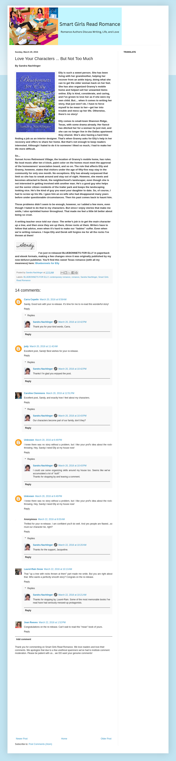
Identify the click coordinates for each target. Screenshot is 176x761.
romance (75, 277)
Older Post (106, 738)
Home (64, 738)
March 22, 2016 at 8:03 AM (51, 519)
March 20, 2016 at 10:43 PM (72, 415)
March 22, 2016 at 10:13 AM (58, 569)
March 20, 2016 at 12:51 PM (60, 393)
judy (26, 346)
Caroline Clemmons (34, 393)
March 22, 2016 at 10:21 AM (72, 595)
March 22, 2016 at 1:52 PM (52, 622)
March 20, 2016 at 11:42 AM (44, 346)
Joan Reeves (31, 622)
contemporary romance (60, 277)
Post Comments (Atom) (40, 744)
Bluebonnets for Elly (47, 263)
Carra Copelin (31, 299)
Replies (31, 315)
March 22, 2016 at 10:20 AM (72, 545)
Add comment (23, 639)
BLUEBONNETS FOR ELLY (36, 277)
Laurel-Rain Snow (33, 569)
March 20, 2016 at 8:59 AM (53, 299)
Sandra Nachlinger (89, 277)
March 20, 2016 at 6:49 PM (48, 440)
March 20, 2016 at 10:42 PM (72, 322)
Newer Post (22, 738)
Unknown (29, 440)
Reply (27, 309)
